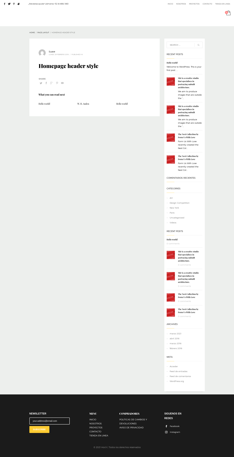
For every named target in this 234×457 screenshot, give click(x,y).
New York (174, 208)
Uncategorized (177, 217)
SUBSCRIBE (39, 429)
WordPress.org (177, 381)
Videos (173, 222)
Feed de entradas (178, 371)
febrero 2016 (176, 348)
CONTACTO (207, 4)
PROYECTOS (194, 4)
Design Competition (180, 203)
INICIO (170, 4)
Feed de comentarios (180, 376)
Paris (172, 212)
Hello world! (44, 103)
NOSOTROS (181, 4)
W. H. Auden (83, 103)
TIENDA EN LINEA (222, 4)
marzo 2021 (175, 333)
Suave (52, 51)
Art (171, 198)
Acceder (174, 366)
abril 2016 (174, 338)
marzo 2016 (175, 343)
